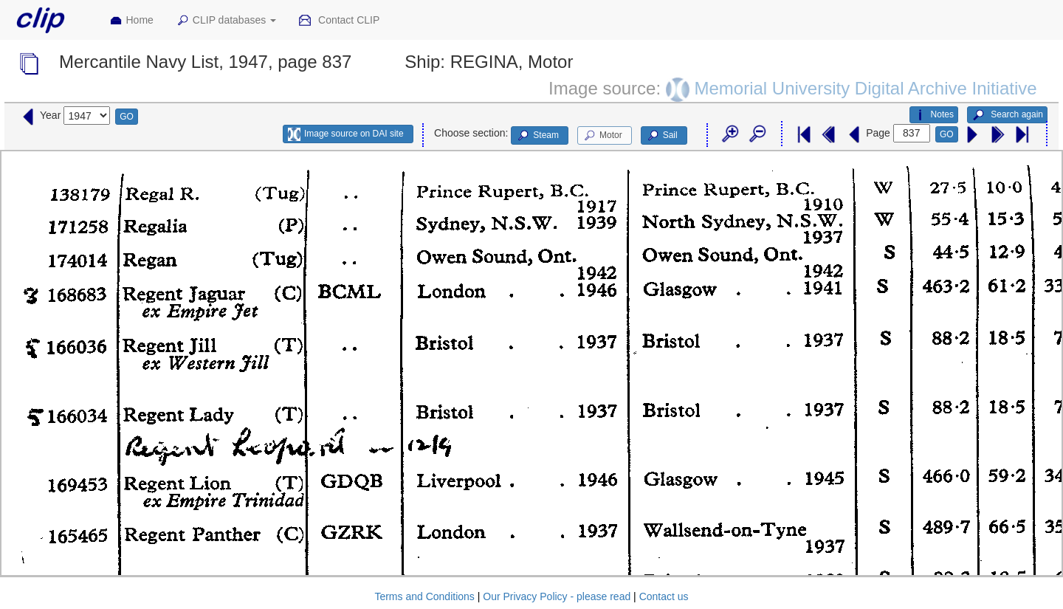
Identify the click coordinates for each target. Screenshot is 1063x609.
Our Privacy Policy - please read (556, 596)
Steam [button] (537, 135)
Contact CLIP (338, 20)
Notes (934, 115)
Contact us (664, 596)
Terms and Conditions (424, 596)
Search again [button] (1007, 115)
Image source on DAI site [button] (346, 134)
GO (127, 116)
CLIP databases (226, 20)
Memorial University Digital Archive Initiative (865, 87)
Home (131, 20)
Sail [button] (662, 135)
